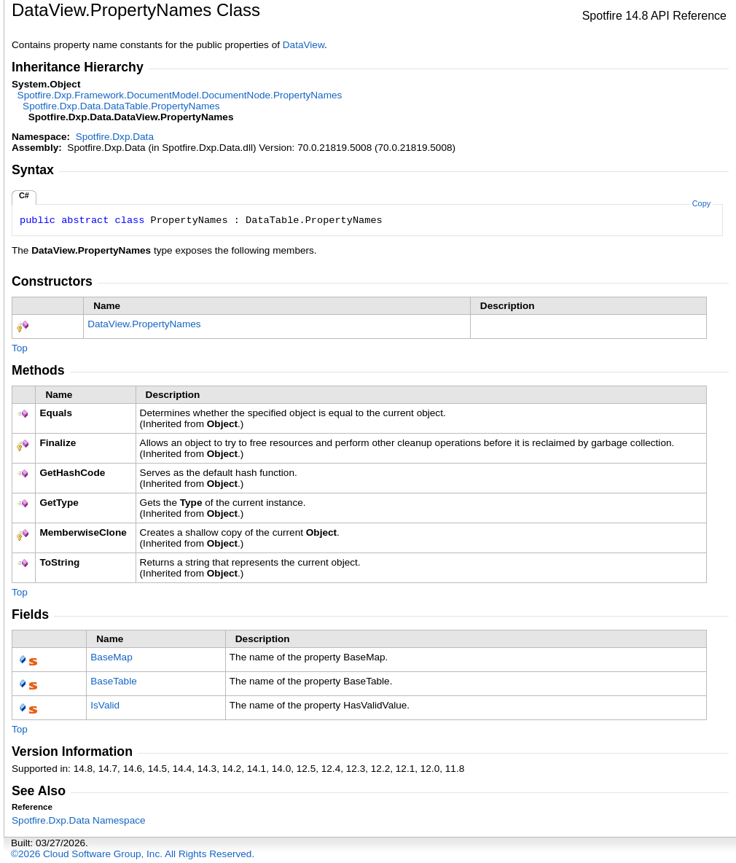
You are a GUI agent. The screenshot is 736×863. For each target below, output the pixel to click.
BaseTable (113, 681)
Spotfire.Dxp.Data (115, 136)
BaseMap (111, 657)
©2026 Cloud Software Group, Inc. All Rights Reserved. (132, 853)
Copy (701, 203)
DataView (303, 44)
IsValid (105, 705)
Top (20, 348)
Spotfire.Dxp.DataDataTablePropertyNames (121, 106)
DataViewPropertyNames (143, 324)
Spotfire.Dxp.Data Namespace (79, 820)
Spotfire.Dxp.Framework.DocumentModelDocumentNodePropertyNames (179, 95)
